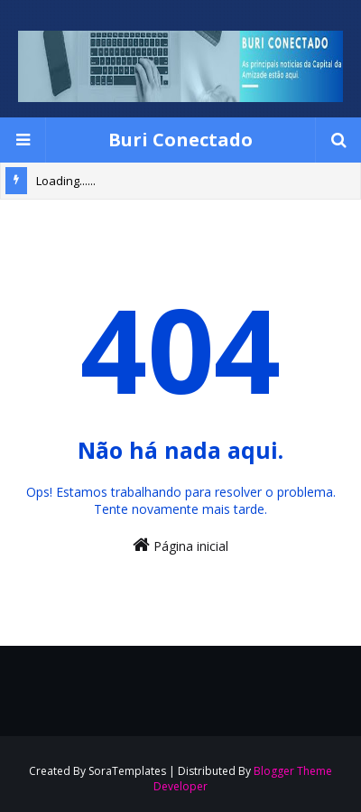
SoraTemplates (127, 771)
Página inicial (180, 545)
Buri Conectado (180, 139)
